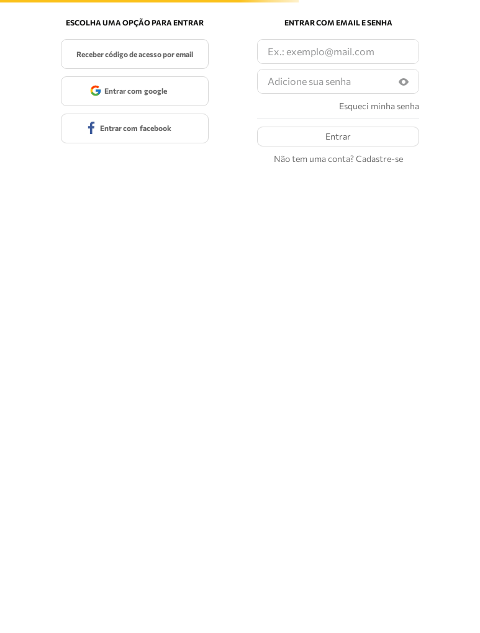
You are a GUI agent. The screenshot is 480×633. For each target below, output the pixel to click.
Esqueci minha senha (379, 106)
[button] (404, 81)
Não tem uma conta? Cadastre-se (338, 159)
